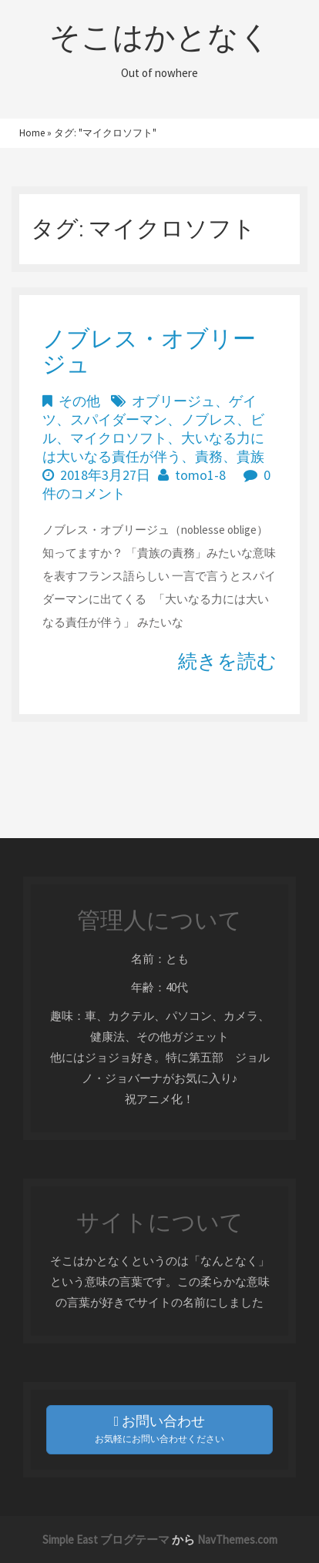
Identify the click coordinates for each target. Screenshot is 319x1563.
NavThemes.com (237, 1539)
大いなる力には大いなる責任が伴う (153, 447)
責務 (209, 456)
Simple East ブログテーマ (106, 1539)
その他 (79, 401)
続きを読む (227, 661)
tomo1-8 (200, 475)
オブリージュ (173, 401)
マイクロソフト (118, 438)
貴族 (250, 456)
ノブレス (209, 419)
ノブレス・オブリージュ (149, 351)
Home (32, 132)
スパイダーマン (118, 419)
